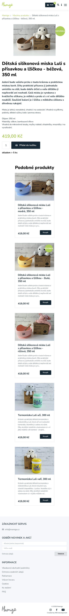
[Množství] (6, 145)
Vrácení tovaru (8, 579)
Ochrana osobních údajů (12, 572)
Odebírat (61, 554)
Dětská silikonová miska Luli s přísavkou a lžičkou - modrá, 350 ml (34, 208)
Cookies (5, 583)
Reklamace (7, 576)
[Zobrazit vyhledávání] (58, 5)
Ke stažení (6, 587)
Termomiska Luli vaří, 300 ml (34, 479)
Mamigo (6, 15)
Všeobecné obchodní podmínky (16, 568)
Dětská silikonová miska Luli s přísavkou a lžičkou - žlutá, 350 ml (34, 278)
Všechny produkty (21, 15)
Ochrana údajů (7, 554)
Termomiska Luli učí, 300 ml (34, 415)
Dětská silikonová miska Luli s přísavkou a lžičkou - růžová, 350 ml (34, 348)
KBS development (61, 613)
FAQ (4, 591)
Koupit (45, 232)
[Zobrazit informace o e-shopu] (61, 5)
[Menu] (65, 5)
